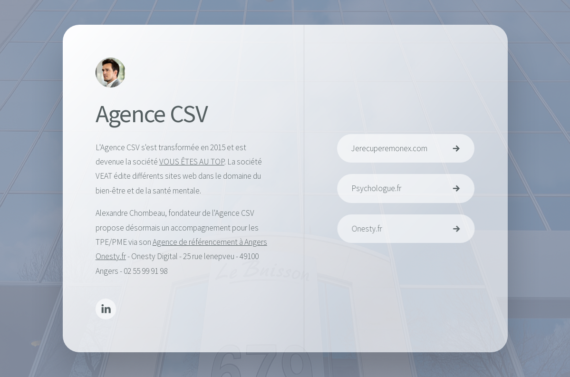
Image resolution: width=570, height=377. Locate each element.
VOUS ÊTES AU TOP (191, 162)
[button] (106, 310)
